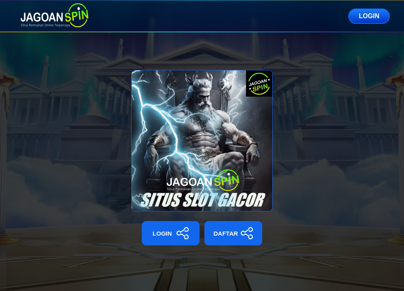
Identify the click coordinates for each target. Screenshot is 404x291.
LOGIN (369, 16)
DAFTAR (233, 233)
